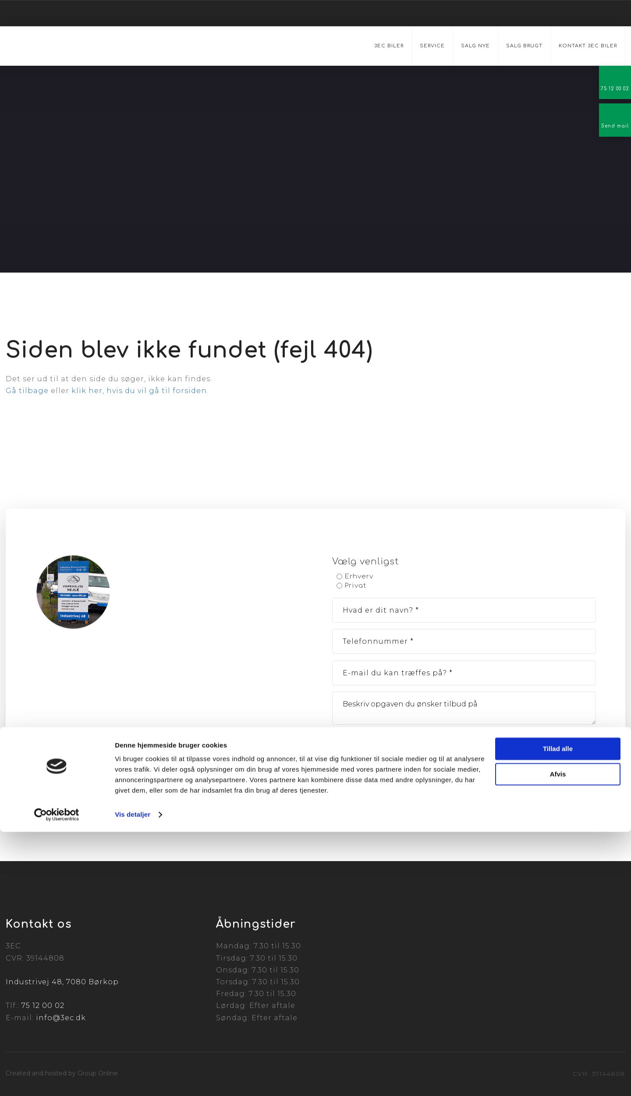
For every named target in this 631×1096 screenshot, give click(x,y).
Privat (355, 585)
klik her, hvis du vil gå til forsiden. (140, 391)
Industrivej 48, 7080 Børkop (62, 982)
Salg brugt (524, 46)
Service (432, 46)
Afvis (558, 1038)
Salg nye (475, 46)
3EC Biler (389, 46)
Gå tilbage (27, 391)
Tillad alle (558, 1013)
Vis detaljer (132, 1078)
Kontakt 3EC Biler (588, 46)
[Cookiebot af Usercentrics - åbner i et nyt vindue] (56, 1078)
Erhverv (359, 576)
